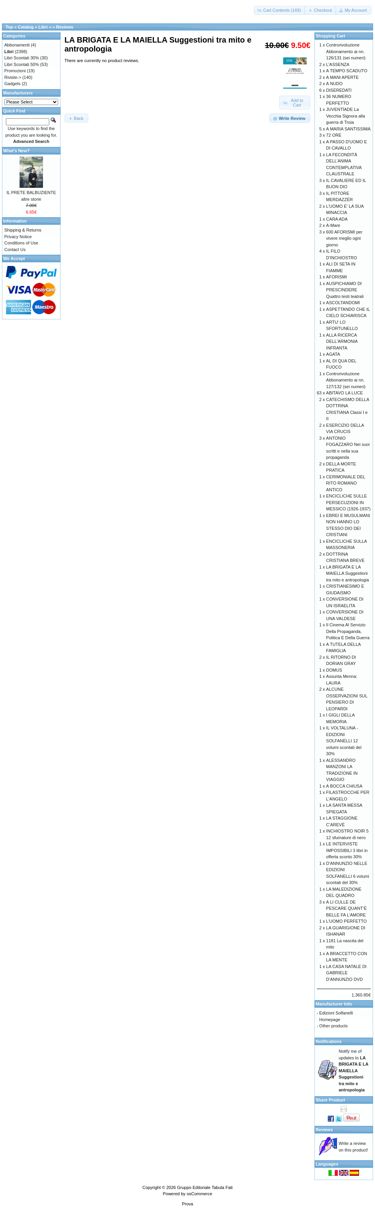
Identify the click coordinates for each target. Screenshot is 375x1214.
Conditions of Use (21, 243)
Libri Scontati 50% (21, 64)
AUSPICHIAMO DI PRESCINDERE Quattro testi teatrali (345, 290)
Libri (43, 27)
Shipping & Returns (22, 230)
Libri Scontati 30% (21, 57)
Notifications (329, 1041)
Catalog (26, 27)
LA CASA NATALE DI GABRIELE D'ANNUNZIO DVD (346, 973)
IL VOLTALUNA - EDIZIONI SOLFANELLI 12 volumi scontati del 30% (344, 741)
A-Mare (333, 225)
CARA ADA (337, 219)
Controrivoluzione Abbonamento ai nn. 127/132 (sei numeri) (346, 380)
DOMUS (334, 670)
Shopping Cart (330, 36)
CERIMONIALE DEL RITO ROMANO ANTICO (345, 483)
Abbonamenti (17, 45)
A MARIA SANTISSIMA (348, 129)
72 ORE (333, 135)
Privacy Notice (18, 236)
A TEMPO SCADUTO (346, 70)
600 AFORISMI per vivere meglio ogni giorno (344, 238)
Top (9, 27)
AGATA (333, 354)
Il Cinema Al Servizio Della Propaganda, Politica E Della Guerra (348, 631)
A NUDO (334, 83)
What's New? (16, 150)
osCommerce (199, 1193)
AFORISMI (336, 277)
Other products (333, 1025)
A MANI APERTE (342, 77)
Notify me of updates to (353, 1070)
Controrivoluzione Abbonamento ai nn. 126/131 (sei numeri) (346, 51)
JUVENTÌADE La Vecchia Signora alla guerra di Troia (345, 116)
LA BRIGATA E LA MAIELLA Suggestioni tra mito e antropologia (347, 573)
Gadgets (12, 83)
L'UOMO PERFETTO (346, 921)
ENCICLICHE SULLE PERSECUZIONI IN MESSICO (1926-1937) (348, 502)
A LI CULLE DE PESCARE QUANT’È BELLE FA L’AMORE (346, 908)
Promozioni (15, 70)
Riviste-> (12, 77)
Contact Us (14, 249)
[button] (280, 10)
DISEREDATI (339, 90)
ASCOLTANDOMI (343, 302)
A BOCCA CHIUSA (344, 786)
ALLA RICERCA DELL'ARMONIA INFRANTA (341, 341)
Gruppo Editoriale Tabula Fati (204, 1187)
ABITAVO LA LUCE (344, 392)
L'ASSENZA (338, 64)
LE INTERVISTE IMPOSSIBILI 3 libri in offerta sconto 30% (347, 850)
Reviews (64, 27)
